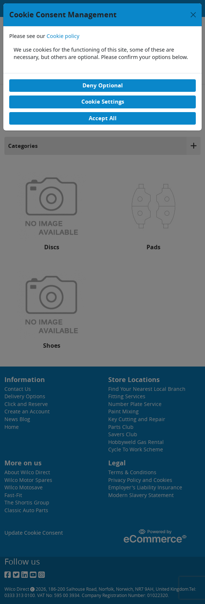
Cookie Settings (102, 101)
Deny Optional (102, 85)
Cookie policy (63, 35)
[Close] (193, 14)
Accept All (103, 118)
